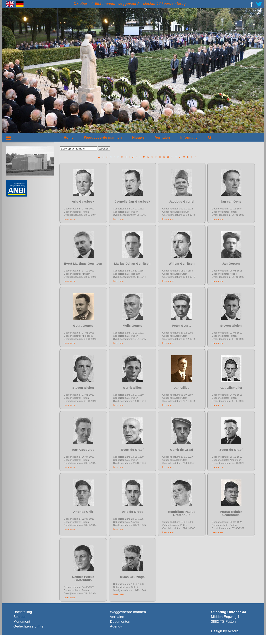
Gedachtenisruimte (28, 626)
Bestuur (20, 617)
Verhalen (162, 137)
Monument (22, 622)
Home (69, 137)
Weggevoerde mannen (103, 137)
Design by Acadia (225, 631)
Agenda (116, 626)
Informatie (189, 137)
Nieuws (138, 137)
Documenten (120, 622)
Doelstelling (23, 612)
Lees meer (69, 219)
